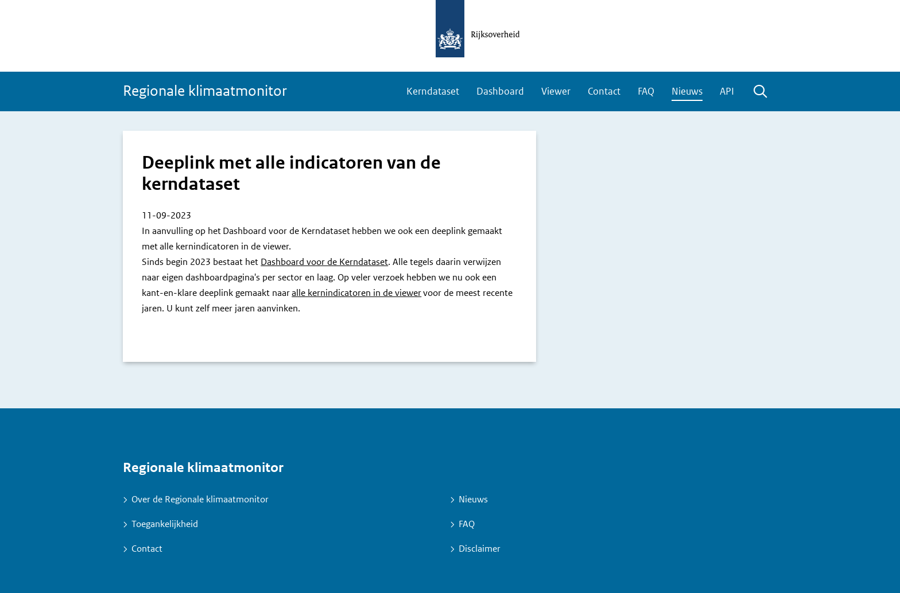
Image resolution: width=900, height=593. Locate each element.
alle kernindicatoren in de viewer (356, 293)
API (727, 91)
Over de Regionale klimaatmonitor (200, 499)
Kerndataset (432, 91)
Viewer (556, 91)
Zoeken (760, 92)
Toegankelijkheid (164, 524)
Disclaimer (480, 549)
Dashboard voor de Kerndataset (324, 262)
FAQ (646, 91)
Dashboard (500, 91)
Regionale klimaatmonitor (205, 91)
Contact (604, 91)
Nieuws (687, 91)
